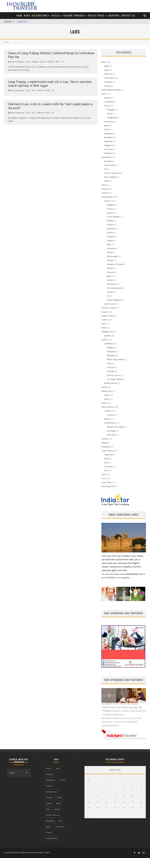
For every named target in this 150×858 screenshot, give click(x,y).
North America (107, 407)
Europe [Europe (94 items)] (49, 797)
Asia (28, 62)
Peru (106, 470)
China (106, 105)
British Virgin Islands (115, 359)
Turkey (110, 292)
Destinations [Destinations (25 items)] (51, 792)
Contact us (128, 15)
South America (107, 450)
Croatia (110, 208)
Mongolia (108, 137)
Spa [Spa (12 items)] (60, 821)
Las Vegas (111, 430)
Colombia (108, 466)
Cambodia (35, 62)
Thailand (108, 153)
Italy (108, 244)
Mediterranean (110, 383)
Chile (106, 462)
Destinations (40, 15)
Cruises (104, 189)
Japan (106, 125)
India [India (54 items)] (58, 803)
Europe (107, 201)
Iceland (110, 240)
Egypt (106, 66)
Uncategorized (107, 486)
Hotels (55, 15)
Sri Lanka (108, 149)
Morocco (108, 74)
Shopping (114, 15)
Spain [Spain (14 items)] (48, 827)
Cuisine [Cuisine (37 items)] (49, 786)
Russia (110, 268)
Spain (109, 276)
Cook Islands (109, 165)
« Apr (87, 816)
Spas (103, 474)
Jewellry (107, 335)
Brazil (106, 458)
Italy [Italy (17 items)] (48, 809)
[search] (26, 773)
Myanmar (108, 141)
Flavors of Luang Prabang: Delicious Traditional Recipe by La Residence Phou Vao (51, 55)
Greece (110, 232)
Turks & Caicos (113, 375)
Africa (103, 62)
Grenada (110, 371)
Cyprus (110, 212)
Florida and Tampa (115, 427)
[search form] (14, 773)
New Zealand (110, 177)
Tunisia (107, 86)
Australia (108, 161)
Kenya (107, 70)
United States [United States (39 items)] (52, 838)
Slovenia (110, 272)
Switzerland (112, 284)
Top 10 (104, 478)
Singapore (108, 145)
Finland (110, 220)
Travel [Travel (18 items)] (49, 832)
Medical (104, 387)
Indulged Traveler (43, 852)
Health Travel (96, 15)
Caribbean (108, 343)
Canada (107, 411)
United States (110, 422)
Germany (111, 228)
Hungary (110, 236)
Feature (104, 312)
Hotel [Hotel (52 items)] (59, 797)
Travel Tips (106, 482)
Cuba (109, 363)
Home (19, 15)
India (103, 323)
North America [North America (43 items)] (52, 815)
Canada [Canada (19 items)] (49, 774)
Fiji (105, 169)
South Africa (109, 78)
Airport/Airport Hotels (110, 89)
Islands (104, 339)
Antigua (110, 347)
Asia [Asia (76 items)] (58, 768)
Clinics (104, 185)
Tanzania (108, 82)
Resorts (104, 438)
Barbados (111, 355)
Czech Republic (113, 216)
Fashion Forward (73, 15)
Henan (110, 113)
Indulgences (106, 331)
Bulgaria (110, 204)
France (110, 224)
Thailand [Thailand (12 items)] (59, 827)
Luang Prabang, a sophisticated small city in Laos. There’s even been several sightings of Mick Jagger (49, 83)
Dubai (106, 395)
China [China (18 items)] (62, 780)
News (27, 15)
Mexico (107, 419)
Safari (103, 442)
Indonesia (108, 121)
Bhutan (107, 97)
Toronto (110, 415)
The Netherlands (114, 288)
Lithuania (111, 248)
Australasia (106, 157)
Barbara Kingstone (16, 62)
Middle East (106, 391)
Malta (109, 252)
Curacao (110, 367)
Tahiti (106, 181)
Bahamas (111, 351)
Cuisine (43, 62)
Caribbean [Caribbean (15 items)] (50, 780)
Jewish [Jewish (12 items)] (57, 809)
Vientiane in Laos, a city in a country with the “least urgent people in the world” (50, 106)
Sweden (110, 280)
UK (108, 296)
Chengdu (111, 109)
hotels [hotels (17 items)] (49, 803)
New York (111, 434)
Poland (110, 260)
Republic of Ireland (115, 264)
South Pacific (109, 304)
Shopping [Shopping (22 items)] (50, 821)
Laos (33, 90)
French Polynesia (111, 173)
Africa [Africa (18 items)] (48, 768)
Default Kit (22, 21)
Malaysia (108, 133)
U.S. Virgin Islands (114, 379)
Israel (106, 399)
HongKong (111, 117)
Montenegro (112, 256)
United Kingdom (114, 300)
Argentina (108, 454)
